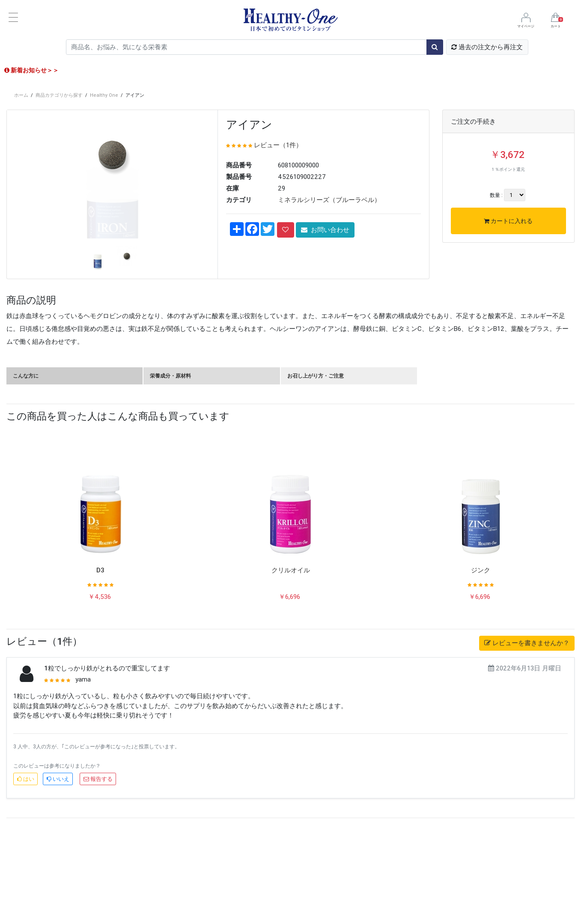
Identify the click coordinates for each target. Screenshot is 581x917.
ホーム (21, 95)
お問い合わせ (325, 230)
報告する (98, 864)
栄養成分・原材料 (170, 461)
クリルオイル (290, 656)
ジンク (480, 656)
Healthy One (104, 95)
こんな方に (26, 461)
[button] (23, 270)
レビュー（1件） (278, 145)
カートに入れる (508, 221)
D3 (100, 656)
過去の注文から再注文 (487, 47)
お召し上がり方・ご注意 (315, 461)
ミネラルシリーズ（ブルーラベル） (329, 200)
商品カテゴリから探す (59, 95)
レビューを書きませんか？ (526, 728)
